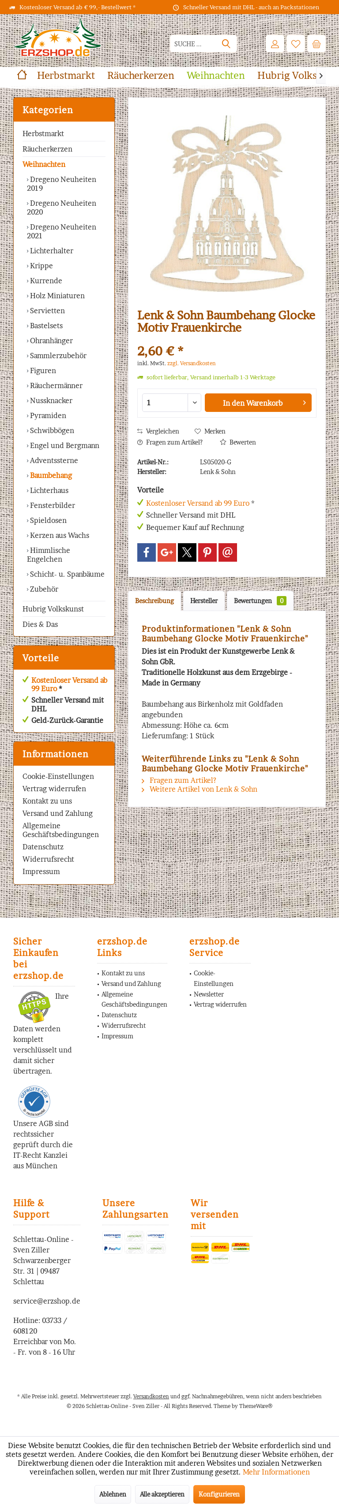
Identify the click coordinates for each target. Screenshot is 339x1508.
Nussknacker (50, 400)
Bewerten (238, 442)
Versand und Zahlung (58, 813)
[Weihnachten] (216, 75)
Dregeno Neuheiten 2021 (61, 231)
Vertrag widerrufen (54, 788)
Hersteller (204, 600)
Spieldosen (47, 520)
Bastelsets (45, 325)
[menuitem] (316, 43)
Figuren (42, 370)
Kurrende (45, 280)
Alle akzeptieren (162, 1494)
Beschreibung (154, 600)
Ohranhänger (50, 340)
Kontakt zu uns (47, 801)
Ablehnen (112, 1494)
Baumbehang (50, 475)
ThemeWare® (255, 1406)
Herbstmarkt (43, 133)
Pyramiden (47, 415)
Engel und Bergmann (63, 445)
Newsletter (209, 994)
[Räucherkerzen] (141, 75)
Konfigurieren (219, 1494)
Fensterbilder (51, 505)
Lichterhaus (48, 490)
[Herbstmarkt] (66, 75)
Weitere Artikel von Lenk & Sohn (199, 789)
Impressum (41, 871)
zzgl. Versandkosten (191, 363)
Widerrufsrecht (48, 859)
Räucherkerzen (47, 149)
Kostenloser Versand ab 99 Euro (69, 684)
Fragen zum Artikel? (170, 442)
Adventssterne (53, 460)
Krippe (40, 265)
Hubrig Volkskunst (53, 608)
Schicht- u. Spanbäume (66, 574)
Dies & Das (40, 624)
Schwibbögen (51, 430)
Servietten (46, 310)
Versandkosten (151, 1396)
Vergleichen (158, 431)
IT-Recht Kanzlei (40, 1155)
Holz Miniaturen (56, 295)
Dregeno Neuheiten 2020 (61, 207)
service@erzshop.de (46, 1301)
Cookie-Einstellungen (58, 776)
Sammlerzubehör (57, 355)
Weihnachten (44, 164)
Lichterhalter (50, 250)
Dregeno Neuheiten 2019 (61, 184)
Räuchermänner (55, 385)
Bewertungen (260, 600)
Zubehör (43, 589)
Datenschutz (43, 846)
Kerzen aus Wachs (58, 535)
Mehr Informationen (276, 1471)
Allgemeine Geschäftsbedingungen (61, 830)
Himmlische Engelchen (48, 554)
